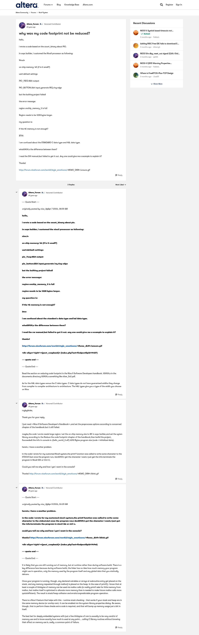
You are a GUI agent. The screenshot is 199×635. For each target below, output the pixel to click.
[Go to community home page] (27, 5)
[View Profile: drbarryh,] (135, 45)
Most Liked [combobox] (120, 185)
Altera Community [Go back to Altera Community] (22, 12)
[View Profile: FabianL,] (135, 32)
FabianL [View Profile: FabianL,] (156, 37)
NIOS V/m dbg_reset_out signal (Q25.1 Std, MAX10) (159, 53)
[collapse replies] (16, 192)
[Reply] (119, 175)
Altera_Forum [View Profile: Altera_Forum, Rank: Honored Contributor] (33, 24)
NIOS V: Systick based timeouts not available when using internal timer (156, 31)
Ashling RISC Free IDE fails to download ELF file (159, 44)
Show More (156, 84)
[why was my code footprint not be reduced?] (32, 195)
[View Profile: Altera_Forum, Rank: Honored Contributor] (22, 25)
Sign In (179, 5)
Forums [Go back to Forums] (33, 12)
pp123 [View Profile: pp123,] (155, 57)
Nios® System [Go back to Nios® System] (43, 12)
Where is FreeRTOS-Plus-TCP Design (156, 73)
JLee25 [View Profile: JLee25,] (156, 77)
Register (169, 5)
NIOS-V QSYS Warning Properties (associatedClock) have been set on (156, 63)
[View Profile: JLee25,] (135, 75)
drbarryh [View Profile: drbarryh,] (156, 47)
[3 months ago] (145, 37)
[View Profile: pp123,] (135, 55)
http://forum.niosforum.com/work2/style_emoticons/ (43, 170)
